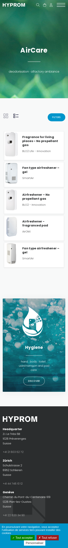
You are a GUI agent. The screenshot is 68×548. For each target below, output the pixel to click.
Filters (56, 117)
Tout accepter (22, 537)
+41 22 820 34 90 (14, 515)
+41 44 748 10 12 (13, 483)
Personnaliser (35, 543)
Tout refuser (47, 537)
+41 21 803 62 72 (13, 452)
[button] (51, 5)
